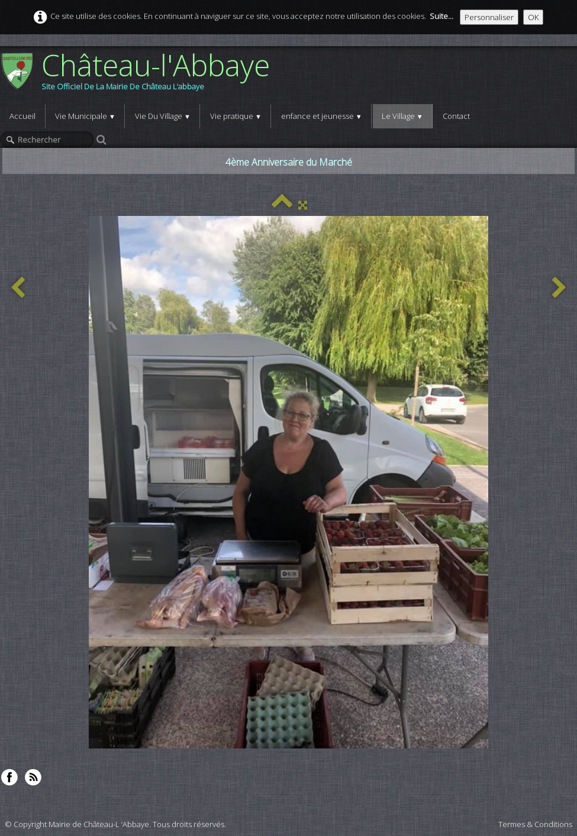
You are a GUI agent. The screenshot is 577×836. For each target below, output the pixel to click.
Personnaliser (489, 17)
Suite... (441, 16)
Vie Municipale (85, 116)
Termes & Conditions (535, 824)
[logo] (139, 75)
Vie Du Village (163, 116)
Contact (456, 116)
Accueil (22, 116)
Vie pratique (236, 116)
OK (533, 17)
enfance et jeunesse (321, 116)
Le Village (402, 116)
